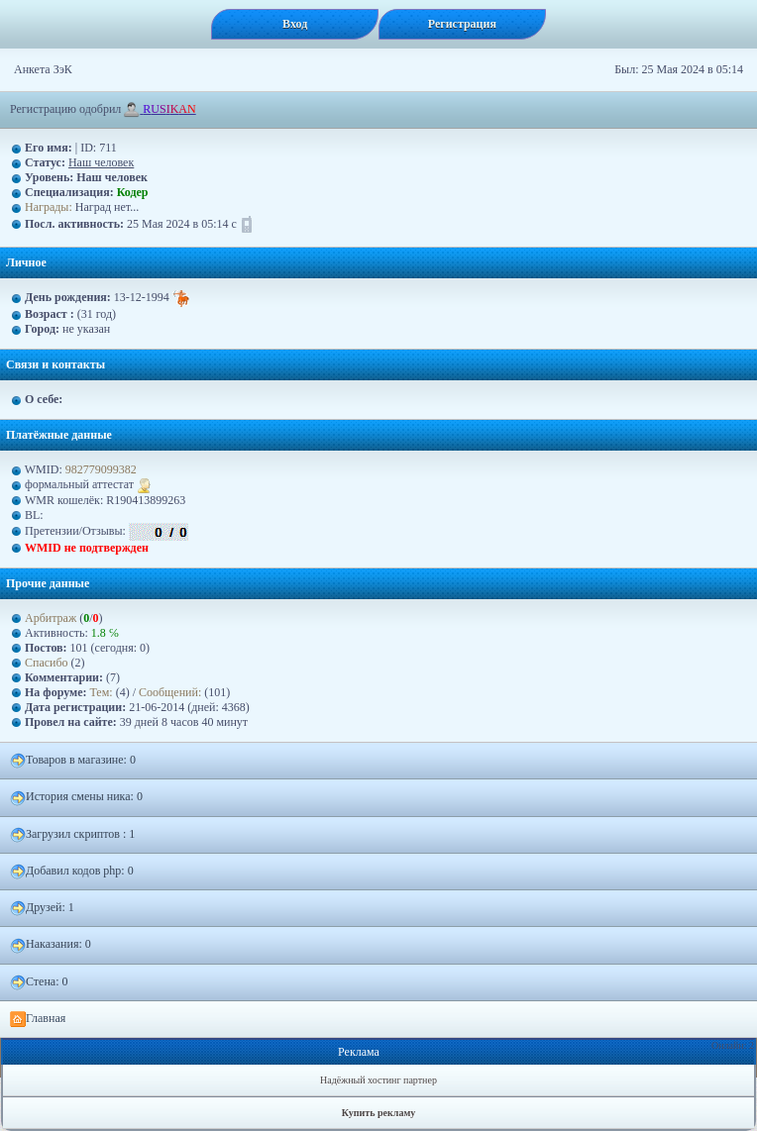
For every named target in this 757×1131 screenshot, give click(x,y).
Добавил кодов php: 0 (72, 871)
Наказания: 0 (50, 945)
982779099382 (101, 469)
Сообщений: (171, 692)
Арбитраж (50, 618)
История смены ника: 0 (76, 797)
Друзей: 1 (42, 908)
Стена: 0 (39, 982)
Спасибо (46, 662)
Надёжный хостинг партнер (378, 1080)
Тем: (101, 692)
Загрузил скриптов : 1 (72, 835)
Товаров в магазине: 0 (73, 761)
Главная (37, 1019)
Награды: (48, 207)
